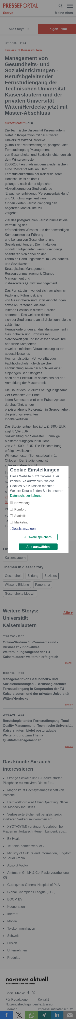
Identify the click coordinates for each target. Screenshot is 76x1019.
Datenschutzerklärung (26, 495)
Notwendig (22, 503)
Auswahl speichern (37, 537)
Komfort (20, 509)
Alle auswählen (38, 547)
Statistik (20, 516)
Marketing (21, 522)
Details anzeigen (24, 528)
